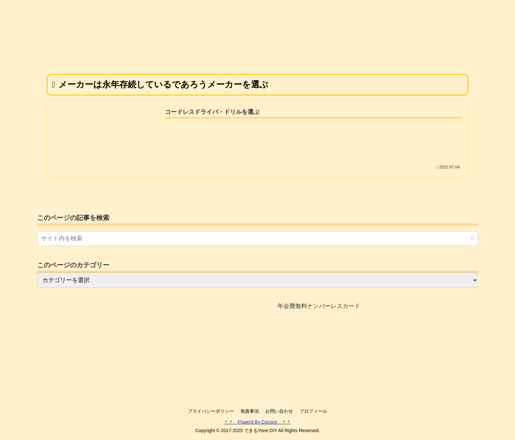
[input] (257, 238)
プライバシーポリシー (211, 411)
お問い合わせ (279, 411)
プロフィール (314, 411)
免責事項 (249, 411)
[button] (472, 238)
